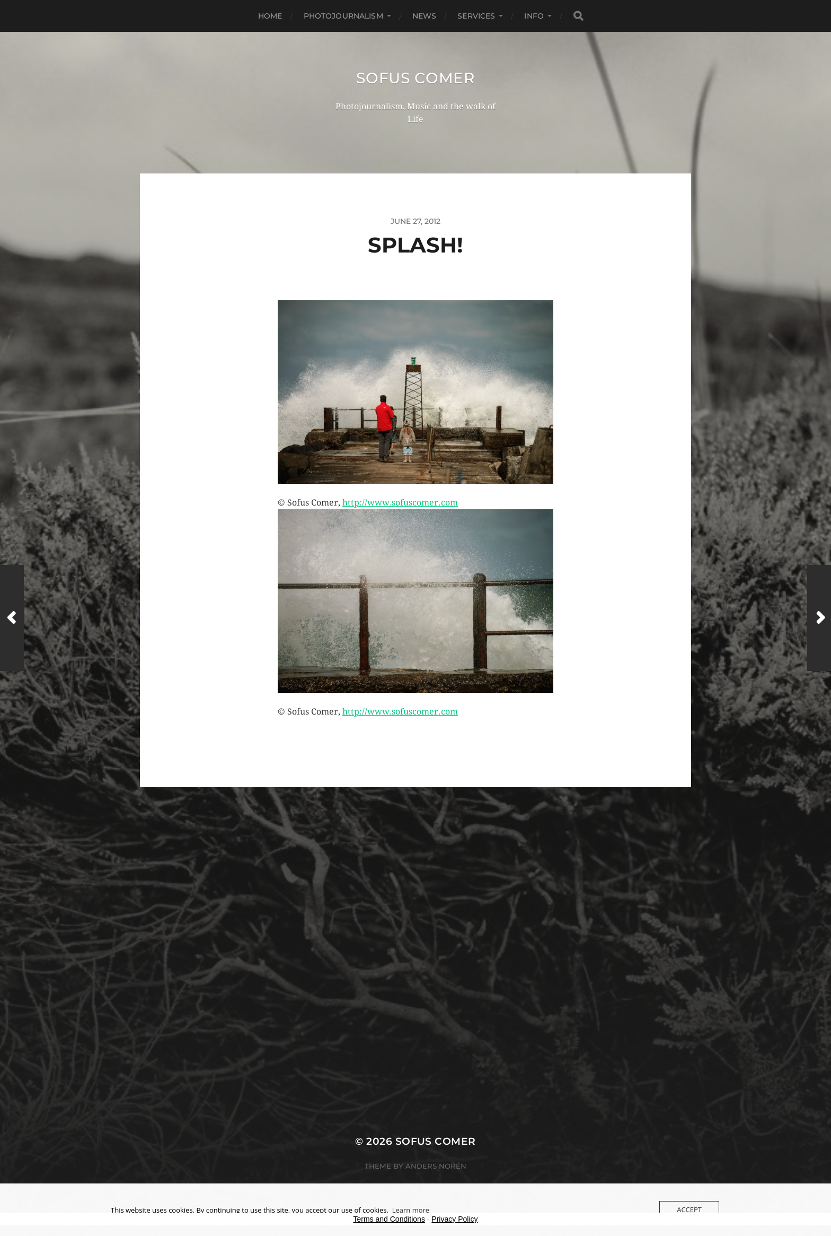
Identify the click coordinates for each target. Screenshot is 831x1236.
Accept (689, 1209)
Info (534, 16)
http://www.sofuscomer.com (400, 503)
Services (476, 16)
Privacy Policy (454, 1219)
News (424, 16)
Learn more (410, 1210)
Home (270, 16)
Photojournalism (343, 16)
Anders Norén (435, 1166)
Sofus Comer (415, 78)
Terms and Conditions (389, 1219)
